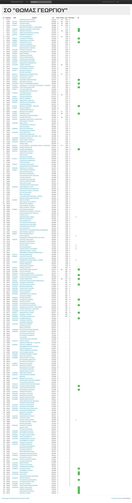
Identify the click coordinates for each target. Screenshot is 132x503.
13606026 (15, 468)
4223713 (14, 55)
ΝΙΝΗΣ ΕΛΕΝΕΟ (24, 53)
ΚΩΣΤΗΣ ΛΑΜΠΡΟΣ (25, 98)
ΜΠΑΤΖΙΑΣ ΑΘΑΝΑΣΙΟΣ (26, 128)
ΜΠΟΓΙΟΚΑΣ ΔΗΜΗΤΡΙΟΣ (27, 134)
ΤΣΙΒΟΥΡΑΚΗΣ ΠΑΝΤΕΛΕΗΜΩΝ (29, 115)
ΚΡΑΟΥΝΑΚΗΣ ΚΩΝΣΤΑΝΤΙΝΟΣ (29, 485)
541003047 (15, 138)
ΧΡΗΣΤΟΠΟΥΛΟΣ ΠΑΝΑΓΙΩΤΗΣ (29, 408)
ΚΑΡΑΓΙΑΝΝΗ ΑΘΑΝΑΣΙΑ (27, 209)
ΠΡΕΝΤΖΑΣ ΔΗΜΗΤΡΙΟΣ (26, 273)
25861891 (15, 168)
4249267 (14, 234)
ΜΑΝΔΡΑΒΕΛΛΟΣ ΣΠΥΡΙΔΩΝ (28, 51)
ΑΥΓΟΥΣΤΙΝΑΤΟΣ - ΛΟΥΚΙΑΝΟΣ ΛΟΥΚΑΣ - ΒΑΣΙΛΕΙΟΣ (35, 145)
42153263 (15, 294)
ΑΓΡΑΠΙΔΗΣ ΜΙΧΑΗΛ (25, 93)
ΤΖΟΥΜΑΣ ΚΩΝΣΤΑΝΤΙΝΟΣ (27, 386)
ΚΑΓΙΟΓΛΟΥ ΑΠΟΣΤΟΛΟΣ (27, 361)
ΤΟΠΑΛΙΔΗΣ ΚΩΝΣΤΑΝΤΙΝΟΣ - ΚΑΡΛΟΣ (31, 196)
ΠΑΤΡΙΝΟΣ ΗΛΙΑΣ (25, 113)
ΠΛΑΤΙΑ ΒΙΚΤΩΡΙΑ (25, 228)
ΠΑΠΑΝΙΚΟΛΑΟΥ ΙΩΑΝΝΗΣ (27, 130)
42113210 (15, 444)
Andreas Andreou (117, 498)
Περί (27, 1)
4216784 (14, 63)
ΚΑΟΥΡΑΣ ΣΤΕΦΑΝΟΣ (26, 44)
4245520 (14, 164)
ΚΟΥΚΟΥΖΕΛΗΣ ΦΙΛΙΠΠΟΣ (27, 258)
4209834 (14, 145)
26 (70, 83)
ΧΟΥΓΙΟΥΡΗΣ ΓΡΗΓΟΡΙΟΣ (27, 333)
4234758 (14, 239)
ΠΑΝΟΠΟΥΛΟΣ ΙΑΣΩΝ (26, 363)
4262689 (14, 280)
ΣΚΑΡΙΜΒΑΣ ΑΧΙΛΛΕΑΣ (26, 470)
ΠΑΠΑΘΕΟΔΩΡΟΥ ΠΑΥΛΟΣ (27, 438)
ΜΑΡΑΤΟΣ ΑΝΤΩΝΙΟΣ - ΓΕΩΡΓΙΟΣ (29, 106)
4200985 (14, 23)
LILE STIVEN (23, 337)
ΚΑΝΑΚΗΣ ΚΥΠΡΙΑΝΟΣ (26, 393)
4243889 (14, 256)
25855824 (15, 344)
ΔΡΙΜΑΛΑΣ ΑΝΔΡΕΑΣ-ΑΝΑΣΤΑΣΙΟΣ (30, 29)
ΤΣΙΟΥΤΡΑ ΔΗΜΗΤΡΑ (26, 436)
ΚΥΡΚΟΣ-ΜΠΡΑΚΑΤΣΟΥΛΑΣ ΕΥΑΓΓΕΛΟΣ (31, 275)
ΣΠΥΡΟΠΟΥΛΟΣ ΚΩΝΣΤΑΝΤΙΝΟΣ (29, 329)
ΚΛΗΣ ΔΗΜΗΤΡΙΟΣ (25, 132)
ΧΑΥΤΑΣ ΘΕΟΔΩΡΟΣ (25, 36)
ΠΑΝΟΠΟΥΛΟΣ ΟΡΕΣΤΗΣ (27, 40)
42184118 (15, 391)
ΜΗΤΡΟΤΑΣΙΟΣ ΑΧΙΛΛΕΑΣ (27, 243)
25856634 (15, 128)
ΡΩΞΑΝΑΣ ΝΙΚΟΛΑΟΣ (26, 96)
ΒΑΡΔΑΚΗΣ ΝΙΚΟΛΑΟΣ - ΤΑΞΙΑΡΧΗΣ (30, 342)
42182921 (15, 275)
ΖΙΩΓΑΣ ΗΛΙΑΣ (24, 155)
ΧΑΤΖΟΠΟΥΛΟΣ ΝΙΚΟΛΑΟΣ (27, 179)
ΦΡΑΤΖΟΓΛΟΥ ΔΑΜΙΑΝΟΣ (27, 173)
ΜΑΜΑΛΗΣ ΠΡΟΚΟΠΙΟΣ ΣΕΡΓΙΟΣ (29, 33)
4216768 (14, 119)
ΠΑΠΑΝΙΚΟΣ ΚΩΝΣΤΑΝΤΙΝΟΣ (28, 79)
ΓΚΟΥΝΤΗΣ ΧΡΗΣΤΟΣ (26, 256)
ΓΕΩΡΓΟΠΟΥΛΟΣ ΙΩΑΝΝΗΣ (27, 374)
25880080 (15, 301)
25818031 (15, 68)
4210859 (14, 113)
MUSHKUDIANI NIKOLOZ (27, 399)
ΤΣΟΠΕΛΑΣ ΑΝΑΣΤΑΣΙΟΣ (27, 404)
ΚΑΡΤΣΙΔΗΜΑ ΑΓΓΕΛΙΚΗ (26, 68)
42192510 (15, 187)
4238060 (14, 81)
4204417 (14, 25)
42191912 (15, 314)
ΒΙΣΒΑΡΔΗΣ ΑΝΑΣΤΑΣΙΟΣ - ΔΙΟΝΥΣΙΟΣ (31, 119)
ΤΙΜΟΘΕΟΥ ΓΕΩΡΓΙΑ (26, 314)
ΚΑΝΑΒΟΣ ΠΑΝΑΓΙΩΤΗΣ (26, 282)
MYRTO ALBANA (24, 235)
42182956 (15, 149)
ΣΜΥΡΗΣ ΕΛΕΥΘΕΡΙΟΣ (26, 218)
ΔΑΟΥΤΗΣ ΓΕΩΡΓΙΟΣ (26, 356)
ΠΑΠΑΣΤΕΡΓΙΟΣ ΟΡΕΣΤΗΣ (27, 388)
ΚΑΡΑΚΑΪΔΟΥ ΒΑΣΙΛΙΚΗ (26, 431)
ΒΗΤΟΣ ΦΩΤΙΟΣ (24, 463)
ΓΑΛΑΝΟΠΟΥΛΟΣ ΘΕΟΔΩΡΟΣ (28, 480)
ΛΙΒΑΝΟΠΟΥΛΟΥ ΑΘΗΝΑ (27, 312)
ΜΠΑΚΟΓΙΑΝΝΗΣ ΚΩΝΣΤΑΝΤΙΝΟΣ (29, 198)
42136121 (15, 93)
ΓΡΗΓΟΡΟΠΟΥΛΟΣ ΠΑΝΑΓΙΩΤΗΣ (29, 185)
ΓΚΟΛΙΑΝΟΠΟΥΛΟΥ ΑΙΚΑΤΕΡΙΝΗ (29, 476)
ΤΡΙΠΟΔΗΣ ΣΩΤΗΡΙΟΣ (26, 55)
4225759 (14, 254)
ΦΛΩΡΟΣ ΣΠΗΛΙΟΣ (25, 267)
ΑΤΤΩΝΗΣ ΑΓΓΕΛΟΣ (25, 78)
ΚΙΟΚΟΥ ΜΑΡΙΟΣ (24, 341)
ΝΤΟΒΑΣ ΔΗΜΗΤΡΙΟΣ (26, 279)
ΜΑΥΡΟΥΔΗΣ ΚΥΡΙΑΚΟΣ (26, 121)
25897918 (15, 352)
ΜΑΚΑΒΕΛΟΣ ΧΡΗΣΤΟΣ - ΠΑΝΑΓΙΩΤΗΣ (31, 307)
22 (70, 284)
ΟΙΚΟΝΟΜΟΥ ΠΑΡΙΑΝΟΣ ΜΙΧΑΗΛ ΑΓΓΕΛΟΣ (32, 237)
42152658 (15, 49)
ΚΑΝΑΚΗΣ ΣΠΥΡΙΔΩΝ (26, 425)
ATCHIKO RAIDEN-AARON (27, 434)
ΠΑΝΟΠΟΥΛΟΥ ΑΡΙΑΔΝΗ (27, 288)
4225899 (14, 57)
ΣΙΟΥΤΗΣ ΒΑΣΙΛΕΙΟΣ (26, 192)
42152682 (15, 303)
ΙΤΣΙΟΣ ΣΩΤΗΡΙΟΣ (25, 292)
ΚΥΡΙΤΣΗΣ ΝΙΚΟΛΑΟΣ (26, 89)
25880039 (15, 442)
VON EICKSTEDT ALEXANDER (28, 249)
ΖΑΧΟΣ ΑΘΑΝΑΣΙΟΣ (25, 247)
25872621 (15, 307)
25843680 (15, 123)
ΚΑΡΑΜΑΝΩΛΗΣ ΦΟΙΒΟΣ (27, 466)
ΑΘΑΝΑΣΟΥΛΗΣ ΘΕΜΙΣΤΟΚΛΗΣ (29, 74)
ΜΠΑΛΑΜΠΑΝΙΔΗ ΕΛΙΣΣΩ (27, 451)
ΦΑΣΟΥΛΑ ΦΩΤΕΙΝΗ (25, 423)
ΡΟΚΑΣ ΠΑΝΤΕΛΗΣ (25, 327)
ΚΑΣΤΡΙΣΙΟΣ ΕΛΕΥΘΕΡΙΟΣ (27, 446)
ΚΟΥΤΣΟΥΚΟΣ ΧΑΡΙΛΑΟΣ (27, 311)
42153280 (15, 64)
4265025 (14, 312)
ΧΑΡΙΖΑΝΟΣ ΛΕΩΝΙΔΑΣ (26, 322)
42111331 (15, 406)
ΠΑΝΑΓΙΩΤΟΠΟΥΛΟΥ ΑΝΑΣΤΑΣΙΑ (29, 188)
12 (70, 299)
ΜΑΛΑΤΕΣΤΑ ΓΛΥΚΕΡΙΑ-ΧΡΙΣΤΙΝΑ (29, 190)
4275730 (14, 151)
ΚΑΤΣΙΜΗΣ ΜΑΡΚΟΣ (25, 318)
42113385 (15, 388)
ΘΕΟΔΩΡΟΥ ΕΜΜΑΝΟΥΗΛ (27, 241)
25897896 (15, 282)
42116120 (15, 416)
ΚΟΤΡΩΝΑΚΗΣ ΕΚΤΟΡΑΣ (27, 491)
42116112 (15, 384)
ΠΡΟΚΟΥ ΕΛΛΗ (24, 215)
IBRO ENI (22, 376)
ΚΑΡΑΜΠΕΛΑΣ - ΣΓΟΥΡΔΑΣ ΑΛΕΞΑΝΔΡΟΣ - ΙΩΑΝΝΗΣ (35, 85)
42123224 (15, 397)
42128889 (15, 271)
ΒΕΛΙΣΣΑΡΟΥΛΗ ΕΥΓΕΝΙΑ (27, 367)
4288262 (14, 42)
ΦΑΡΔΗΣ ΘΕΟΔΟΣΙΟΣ (26, 149)
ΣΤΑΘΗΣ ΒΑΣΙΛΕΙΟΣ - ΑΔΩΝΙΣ (28, 421)
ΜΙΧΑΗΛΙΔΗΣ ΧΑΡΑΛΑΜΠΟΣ (28, 202)
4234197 (14, 158)
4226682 (14, 111)
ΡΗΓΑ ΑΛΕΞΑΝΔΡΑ (25, 194)
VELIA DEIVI (23, 474)
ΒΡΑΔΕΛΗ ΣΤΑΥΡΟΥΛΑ (26, 378)
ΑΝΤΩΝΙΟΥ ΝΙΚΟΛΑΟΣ (26, 448)
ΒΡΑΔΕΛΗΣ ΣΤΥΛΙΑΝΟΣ (26, 168)
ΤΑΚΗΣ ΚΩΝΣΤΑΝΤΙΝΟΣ (26, 57)
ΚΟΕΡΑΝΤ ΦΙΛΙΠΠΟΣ (26, 31)
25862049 (15, 418)
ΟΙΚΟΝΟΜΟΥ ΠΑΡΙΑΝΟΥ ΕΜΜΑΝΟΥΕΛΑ (31, 252)
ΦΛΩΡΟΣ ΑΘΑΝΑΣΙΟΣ (26, 262)
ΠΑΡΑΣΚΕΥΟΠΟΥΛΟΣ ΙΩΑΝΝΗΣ (29, 277)
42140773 (15, 453)
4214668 (14, 51)
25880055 (15, 297)
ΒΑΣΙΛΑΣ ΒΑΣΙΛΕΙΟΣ (25, 290)
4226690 (14, 200)
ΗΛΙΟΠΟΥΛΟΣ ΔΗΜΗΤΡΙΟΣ (27, 160)
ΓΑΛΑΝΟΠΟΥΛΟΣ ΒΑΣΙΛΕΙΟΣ (28, 305)
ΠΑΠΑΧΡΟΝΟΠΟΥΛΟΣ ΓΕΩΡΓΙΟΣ (29, 175)
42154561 (15, 372)
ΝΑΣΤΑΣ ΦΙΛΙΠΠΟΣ (25, 271)
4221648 (14, 269)
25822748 (15, 386)
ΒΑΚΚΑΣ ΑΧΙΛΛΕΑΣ (25, 493)
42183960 (15, 483)
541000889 (15, 311)
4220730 (14, 34)
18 (70, 312)
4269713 (14, 74)
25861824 (15, 393)
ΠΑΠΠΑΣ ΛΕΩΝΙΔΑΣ (25, 264)
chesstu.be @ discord (108, 1)
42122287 (15, 286)
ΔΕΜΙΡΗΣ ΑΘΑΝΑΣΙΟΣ (26, 489)
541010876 (15, 83)
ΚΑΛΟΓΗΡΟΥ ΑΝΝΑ (25, 183)
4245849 (14, 38)
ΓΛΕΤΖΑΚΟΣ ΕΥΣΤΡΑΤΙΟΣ (27, 382)
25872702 (15, 365)
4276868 (14, 363)
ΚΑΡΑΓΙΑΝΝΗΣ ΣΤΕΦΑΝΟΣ (27, 170)
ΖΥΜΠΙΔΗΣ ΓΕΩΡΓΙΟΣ (26, 320)
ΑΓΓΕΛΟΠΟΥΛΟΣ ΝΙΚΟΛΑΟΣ (28, 222)
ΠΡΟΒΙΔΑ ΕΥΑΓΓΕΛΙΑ (26, 391)
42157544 (15, 404)
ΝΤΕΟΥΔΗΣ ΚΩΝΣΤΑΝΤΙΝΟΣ (28, 46)
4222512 (14, 279)
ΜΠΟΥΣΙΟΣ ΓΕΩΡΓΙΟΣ (26, 81)
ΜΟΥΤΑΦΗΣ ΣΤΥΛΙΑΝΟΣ (26, 433)
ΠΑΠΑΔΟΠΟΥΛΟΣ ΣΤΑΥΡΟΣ (28, 226)
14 (70, 149)
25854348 (15, 290)
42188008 (15, 292)
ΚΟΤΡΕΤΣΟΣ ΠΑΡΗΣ (25, 457)
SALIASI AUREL (24, 245)
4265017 (14, 89)
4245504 (14, 108)
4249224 (14, 267)
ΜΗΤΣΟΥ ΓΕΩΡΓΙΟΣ (25, 72)
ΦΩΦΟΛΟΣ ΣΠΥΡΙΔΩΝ (26, 412)
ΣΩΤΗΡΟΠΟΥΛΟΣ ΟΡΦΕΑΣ (27, 303)
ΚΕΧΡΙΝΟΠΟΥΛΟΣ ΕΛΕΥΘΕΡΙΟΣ (29, 166)
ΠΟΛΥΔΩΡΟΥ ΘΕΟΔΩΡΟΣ (27, 335)
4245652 (14, 232)
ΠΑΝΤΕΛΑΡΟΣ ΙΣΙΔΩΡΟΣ (27, 66)
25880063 (15, 309)
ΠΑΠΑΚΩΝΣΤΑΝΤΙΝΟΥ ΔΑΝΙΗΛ (28, 354)
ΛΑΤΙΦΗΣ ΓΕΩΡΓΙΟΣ (25, 117)
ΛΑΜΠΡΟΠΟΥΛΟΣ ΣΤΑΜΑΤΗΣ (28, 294)
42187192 (15, 481)
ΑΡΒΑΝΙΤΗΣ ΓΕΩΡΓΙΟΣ (26, 34)
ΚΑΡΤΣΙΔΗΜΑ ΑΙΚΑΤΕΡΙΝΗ (27, 61)
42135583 (15, 436)
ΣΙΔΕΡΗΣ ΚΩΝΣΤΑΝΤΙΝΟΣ (27, 397)
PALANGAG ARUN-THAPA (27, 481)
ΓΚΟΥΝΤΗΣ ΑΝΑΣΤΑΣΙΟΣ (27, 164)
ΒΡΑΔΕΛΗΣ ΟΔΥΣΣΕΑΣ (26, 395)
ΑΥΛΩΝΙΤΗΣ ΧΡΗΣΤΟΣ (26, 442)
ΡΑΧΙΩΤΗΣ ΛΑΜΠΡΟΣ (26, 324)
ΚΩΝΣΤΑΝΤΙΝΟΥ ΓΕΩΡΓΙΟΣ (27, 48)
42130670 (15, 433)
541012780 (15, 318)
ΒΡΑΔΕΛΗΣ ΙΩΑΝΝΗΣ (26, 365)
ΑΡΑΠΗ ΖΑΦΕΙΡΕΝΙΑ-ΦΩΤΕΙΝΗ (28, 350)
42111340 (15, 410)
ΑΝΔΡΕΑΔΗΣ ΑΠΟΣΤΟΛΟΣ (27, 19)
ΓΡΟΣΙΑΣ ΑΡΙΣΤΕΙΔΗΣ (26, 49)
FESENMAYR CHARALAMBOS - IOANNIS (31, 260)
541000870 (15, 87)
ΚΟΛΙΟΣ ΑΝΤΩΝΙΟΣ (25, 483)
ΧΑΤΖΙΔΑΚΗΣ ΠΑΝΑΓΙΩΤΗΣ (27, 331)
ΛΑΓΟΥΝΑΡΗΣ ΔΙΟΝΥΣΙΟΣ (27, 316)
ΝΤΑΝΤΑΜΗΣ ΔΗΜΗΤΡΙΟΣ (27, 87)
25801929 (15, 288)
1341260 (14, 33)
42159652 (15, 299)
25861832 (15, 425)
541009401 (15, 329)
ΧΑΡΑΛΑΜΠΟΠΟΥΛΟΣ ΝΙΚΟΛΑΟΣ (29, 401)
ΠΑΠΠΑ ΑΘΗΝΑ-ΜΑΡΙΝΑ (26, 352)
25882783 (15, 378)
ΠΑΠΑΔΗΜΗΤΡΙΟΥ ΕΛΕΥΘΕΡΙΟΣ (29, 346)
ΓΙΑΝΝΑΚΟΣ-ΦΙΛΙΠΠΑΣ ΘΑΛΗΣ (28, 455)
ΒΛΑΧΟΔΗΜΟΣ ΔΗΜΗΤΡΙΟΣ (28, 359)
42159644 (15, 305)
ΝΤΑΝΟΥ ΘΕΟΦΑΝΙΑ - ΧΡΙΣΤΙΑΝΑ (29, 309)
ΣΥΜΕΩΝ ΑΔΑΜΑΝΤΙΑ (26, 444)
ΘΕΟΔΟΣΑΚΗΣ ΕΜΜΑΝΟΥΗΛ (28, 63)
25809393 (15, 354)
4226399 (14, 115)
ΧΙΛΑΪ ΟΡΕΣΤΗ (24, 472)
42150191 (15, 273)
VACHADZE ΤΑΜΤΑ (25, 468)
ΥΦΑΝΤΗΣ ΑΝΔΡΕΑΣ (25, 104)
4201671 (14, 31)
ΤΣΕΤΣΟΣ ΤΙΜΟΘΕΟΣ (26, 344)
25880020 (15, 79)
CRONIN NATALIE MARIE (27, 419)
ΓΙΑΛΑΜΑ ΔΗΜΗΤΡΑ (25, 177)
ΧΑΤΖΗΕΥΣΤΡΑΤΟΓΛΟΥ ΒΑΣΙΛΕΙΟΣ (29, 384)
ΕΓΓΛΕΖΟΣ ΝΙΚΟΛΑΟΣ (26, 429)
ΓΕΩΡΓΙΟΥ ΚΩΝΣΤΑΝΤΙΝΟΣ (27, 181)
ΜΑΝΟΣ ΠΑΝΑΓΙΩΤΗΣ (26, 147)
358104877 (15, 408)
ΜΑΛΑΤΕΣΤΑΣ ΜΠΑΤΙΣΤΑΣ (27, 158)
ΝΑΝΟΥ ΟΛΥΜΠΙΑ (25, 200)
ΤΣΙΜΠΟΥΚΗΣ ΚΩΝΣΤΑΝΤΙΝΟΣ (28, 339)
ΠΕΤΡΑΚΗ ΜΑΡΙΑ (24, 23)
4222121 (14, 117)
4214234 (14, 106)
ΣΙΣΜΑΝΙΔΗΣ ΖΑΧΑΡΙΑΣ (26, 151)
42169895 (15, 357)
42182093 (15, 434)
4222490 (14, 46)
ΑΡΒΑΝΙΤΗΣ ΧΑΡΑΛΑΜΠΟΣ (27, 102)
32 (70, 279)
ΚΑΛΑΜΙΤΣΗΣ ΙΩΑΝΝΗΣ (26, 299)
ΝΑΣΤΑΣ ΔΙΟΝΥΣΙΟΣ (25, 414)
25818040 (15, 61)
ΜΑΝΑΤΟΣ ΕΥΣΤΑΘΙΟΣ (26, 153)
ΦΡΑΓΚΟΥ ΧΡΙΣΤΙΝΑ (25, 95)
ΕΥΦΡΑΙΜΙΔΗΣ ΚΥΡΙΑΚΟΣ (27, 440)
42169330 (15, 455)
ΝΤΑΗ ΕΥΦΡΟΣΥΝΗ (25, 220)
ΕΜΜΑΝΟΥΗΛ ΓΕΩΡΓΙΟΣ (27, 100)
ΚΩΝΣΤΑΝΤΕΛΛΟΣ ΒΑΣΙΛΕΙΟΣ (28, 453)
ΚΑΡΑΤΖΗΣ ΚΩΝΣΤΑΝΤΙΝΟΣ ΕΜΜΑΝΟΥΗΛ (32, 280)
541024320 (15, 487)
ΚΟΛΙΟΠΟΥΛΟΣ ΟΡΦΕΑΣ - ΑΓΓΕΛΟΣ (30, 211)
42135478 (15, 478)
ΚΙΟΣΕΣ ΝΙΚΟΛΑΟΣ (25, 326)
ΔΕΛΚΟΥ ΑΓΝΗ (24, 427)
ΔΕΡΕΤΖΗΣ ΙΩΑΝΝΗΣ (26, 372)
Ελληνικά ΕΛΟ (17, 2)
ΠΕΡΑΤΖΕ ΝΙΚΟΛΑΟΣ (26, 348)
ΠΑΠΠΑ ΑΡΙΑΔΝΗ (24, 162)
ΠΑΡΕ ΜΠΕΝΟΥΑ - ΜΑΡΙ (26, 187)
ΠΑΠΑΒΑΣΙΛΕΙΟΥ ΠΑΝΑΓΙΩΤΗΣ (28, 91)
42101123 (15, 341)
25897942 (15, 459)
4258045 (14, 262)
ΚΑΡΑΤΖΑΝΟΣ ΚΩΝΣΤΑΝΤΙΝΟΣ (28, 269)
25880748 (15, 140)
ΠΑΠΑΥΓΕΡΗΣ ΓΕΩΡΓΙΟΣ (27, 369)
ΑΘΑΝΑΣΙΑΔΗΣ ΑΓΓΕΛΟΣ (27, 371)
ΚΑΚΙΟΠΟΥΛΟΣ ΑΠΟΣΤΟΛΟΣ (28, 224)
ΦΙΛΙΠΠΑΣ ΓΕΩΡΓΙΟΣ (26, 70)
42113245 (15, 463)
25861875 (15, 141)
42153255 (15, 29)
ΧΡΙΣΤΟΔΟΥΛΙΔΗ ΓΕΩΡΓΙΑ (27, 284)
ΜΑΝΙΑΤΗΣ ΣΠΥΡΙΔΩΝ (26, 141)
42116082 (15, 277)
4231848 (14, 44)
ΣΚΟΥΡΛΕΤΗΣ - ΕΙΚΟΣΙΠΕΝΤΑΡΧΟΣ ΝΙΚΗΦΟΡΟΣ (34, 230)
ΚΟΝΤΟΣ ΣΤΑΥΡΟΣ (25, 301)
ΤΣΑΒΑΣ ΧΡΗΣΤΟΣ (25, 64)
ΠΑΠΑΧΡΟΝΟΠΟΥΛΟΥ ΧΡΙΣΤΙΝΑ (29, 213)
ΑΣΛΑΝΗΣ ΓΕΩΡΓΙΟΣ (26, 450)
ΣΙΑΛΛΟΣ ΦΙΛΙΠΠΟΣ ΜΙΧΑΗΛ (28, 459)
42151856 (15, 100)
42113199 (15, 466)
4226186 (14, 102)
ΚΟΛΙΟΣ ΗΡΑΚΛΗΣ (25, 478)
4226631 (14, 170)
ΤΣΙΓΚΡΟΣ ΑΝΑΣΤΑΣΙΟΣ (26, 239)
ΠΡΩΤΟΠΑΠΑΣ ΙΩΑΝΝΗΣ (27, 265)
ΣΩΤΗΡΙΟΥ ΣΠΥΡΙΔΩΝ (26, 156)
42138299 (15, 431)
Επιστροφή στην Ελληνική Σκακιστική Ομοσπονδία (15, 498)
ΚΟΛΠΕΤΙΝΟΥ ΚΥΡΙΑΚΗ (26, 76)
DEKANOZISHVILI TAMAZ (27, 217)
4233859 (14, 209)
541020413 (15, 472)
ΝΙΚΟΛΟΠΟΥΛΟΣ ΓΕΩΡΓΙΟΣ (28, 21)
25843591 (15, 374)
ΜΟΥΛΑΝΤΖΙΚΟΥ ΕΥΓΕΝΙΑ (27, 357)
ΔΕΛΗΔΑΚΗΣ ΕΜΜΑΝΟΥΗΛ (27, 410)
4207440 (14, 21)
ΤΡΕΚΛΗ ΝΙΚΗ (24, 143)
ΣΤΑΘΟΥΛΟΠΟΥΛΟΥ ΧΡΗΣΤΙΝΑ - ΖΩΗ (30, 136)
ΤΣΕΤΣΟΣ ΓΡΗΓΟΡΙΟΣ (26, 465)
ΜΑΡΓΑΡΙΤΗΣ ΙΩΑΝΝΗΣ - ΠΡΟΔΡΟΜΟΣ (31, 27)
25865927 (15, 53)
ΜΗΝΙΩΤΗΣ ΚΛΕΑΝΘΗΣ (26, 111)
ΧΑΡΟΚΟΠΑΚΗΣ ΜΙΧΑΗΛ (27, 110)
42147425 (15, 76)
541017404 (15, 474)
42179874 (15, 485)
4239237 (14, 70)
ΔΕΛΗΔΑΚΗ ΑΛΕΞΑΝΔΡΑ (27, 406)
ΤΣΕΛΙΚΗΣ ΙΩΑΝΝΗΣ (25, 295)
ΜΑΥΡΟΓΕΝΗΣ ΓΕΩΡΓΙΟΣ (27, 232)
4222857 (14, 96)
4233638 (14, 59)
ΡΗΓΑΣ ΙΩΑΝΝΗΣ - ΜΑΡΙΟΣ (27, 207)
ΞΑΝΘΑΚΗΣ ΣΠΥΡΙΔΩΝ (26, 38)
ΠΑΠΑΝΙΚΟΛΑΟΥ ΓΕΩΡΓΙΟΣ (27, 125)
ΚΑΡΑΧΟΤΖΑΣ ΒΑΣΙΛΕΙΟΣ (27, 403)
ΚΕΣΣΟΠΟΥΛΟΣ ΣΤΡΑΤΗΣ (27, 416)
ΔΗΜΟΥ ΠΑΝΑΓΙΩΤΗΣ (26, 487)
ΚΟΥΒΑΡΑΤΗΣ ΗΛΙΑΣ (26, 42)
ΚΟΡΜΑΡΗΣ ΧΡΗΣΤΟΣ (26, 138)
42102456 (15, 132)
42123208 (15, 438)
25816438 (15, 320)
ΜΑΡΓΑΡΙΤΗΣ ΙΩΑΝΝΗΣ (26, 203)
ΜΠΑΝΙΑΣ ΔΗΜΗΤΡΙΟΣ (26, 286)
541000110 (15, 284)
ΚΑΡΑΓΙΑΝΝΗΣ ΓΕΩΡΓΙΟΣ (27, 205)
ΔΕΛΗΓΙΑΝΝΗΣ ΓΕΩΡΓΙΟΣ (27, 140)
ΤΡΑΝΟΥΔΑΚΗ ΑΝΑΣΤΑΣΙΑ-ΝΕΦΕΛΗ (30, 380)
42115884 (15, 395)
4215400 (14, 85)
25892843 (15, 331)
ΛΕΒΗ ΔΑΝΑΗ (23, 123)
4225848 (14, 78)
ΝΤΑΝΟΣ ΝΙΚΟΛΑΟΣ (25, 297)
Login (117, 1)
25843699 (15, 147)
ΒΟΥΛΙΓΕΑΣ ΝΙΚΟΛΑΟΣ (26, 172)
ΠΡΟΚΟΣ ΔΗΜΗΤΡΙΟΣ (26, 254)
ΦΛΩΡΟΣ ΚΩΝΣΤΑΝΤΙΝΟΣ (27, 59)
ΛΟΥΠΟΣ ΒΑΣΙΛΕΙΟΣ (25, 25)
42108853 (15, 356)
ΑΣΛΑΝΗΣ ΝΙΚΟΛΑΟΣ (26, 461)
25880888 (15, 316)
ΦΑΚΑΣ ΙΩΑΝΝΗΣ (25, 126)
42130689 (15, 399)
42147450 (15, 324)
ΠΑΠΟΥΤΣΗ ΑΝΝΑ (25, 418)
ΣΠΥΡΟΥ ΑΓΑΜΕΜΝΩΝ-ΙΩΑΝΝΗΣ (29, 83)
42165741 (15, 98)
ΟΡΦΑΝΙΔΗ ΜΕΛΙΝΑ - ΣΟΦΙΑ (28, 250)
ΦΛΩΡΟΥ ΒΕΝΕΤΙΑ (25, 108)
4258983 (14, 40)
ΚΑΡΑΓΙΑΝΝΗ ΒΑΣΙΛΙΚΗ (26, 234)
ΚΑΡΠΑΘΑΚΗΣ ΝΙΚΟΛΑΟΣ (27, 389)
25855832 (15, 465)
